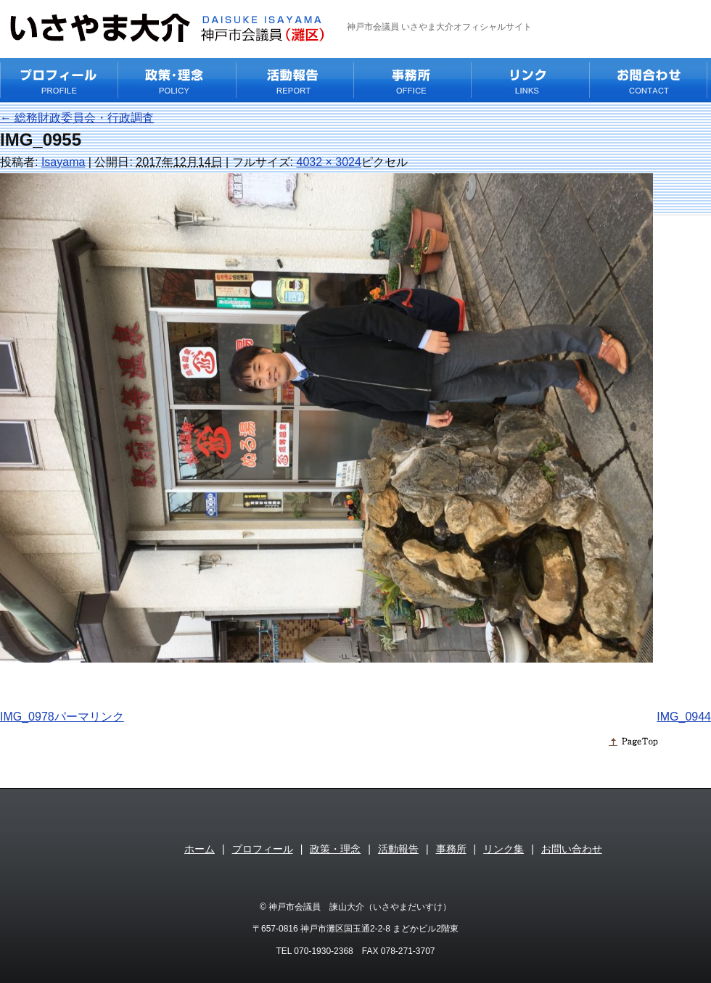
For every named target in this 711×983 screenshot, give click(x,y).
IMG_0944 (684, 716)
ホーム (199, 849)
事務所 (451, 849)
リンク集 (503, 849)
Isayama (63, 162)
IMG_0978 (27, 716)
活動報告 (398, 849)
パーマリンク (89, 716)
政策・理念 (335, 849)
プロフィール (262, 849)
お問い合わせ (571, 849)
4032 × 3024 (328, 162)
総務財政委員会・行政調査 (77, 118)
